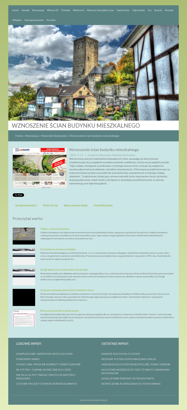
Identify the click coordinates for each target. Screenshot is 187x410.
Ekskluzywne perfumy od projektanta (127, 378)
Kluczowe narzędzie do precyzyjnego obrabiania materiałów (135, 371)
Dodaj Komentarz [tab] (26, 205)
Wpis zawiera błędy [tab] (76, 205)
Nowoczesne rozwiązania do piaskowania (131, 383)
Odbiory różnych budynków (54, 228)
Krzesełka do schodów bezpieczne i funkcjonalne (135, 364)
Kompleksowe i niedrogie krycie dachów (44, 353)
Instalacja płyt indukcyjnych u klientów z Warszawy (45, 376)
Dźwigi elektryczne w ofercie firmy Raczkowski (64, 269)
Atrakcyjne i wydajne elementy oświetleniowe (48, 364)
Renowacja (31, 135)
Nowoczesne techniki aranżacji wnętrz (59, 310)
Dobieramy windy (28, 359)
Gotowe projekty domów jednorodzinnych (46, 383)
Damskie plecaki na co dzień (120, 353)
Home (19, 135)
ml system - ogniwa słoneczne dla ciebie (43, 369)
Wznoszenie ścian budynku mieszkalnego (94, 135)
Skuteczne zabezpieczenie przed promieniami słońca (67, 290)
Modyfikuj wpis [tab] (103, 205)
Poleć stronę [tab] (50, 205)
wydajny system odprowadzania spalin (128, 359)
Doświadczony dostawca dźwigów (58, 249)
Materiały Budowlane (54, 135)
